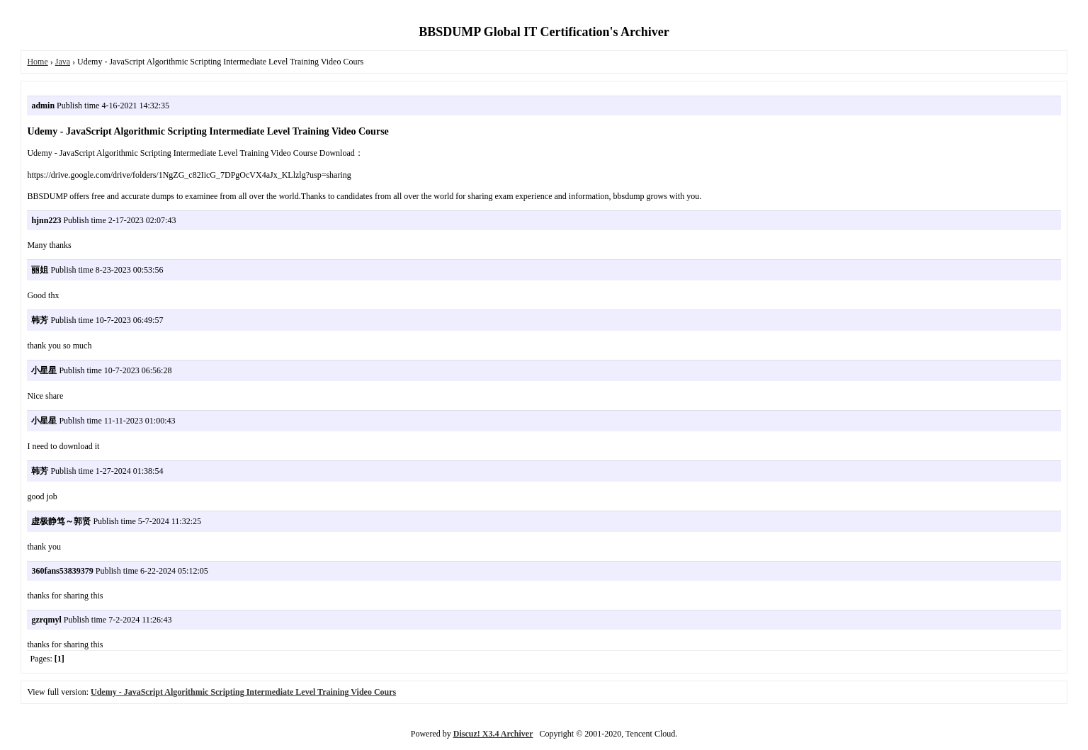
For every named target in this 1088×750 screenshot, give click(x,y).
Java (62, 62)
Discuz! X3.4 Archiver (493, 734)
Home (37, 62)
